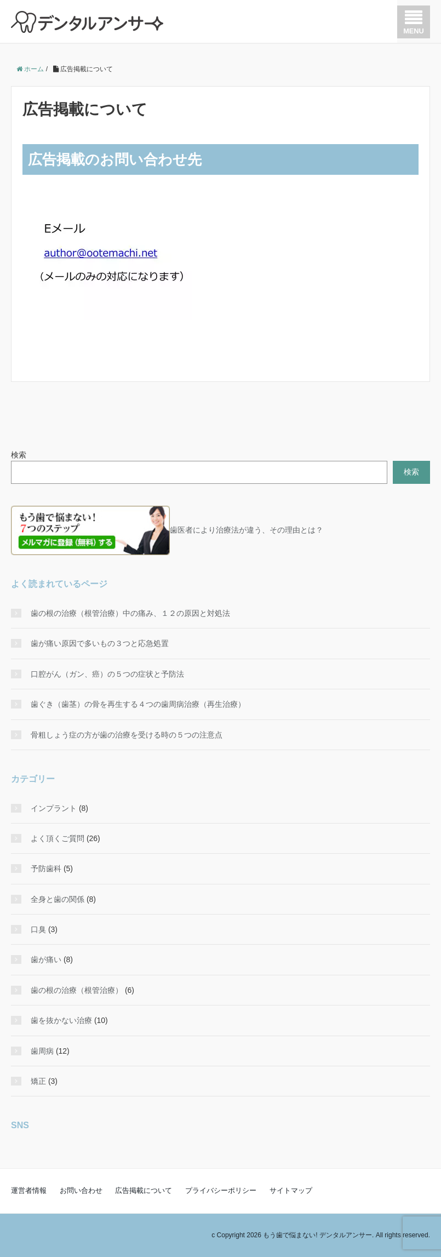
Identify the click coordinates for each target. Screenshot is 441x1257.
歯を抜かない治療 (61, 1020)
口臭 (38, 929)
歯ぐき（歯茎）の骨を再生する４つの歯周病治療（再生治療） (138, 704)
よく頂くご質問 (57, 838)
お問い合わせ (81, 1190)
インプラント (54, 808)
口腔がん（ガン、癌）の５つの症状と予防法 (107, 674)
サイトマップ (291, 1190)
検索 (18, 454)
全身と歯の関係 (57, 899)
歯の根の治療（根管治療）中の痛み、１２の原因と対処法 (130, 613)
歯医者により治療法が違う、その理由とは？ (167, 529)
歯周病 (42, 1051)
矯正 (38, 1081)
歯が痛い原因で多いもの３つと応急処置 (100, 643)
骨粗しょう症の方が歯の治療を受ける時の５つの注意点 (126, 734)
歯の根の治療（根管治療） (77, 990)
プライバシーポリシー (220, 1190)
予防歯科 (46, 868)
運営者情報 (29, 1190)
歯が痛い (46, 959)
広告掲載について (143, 1190)
